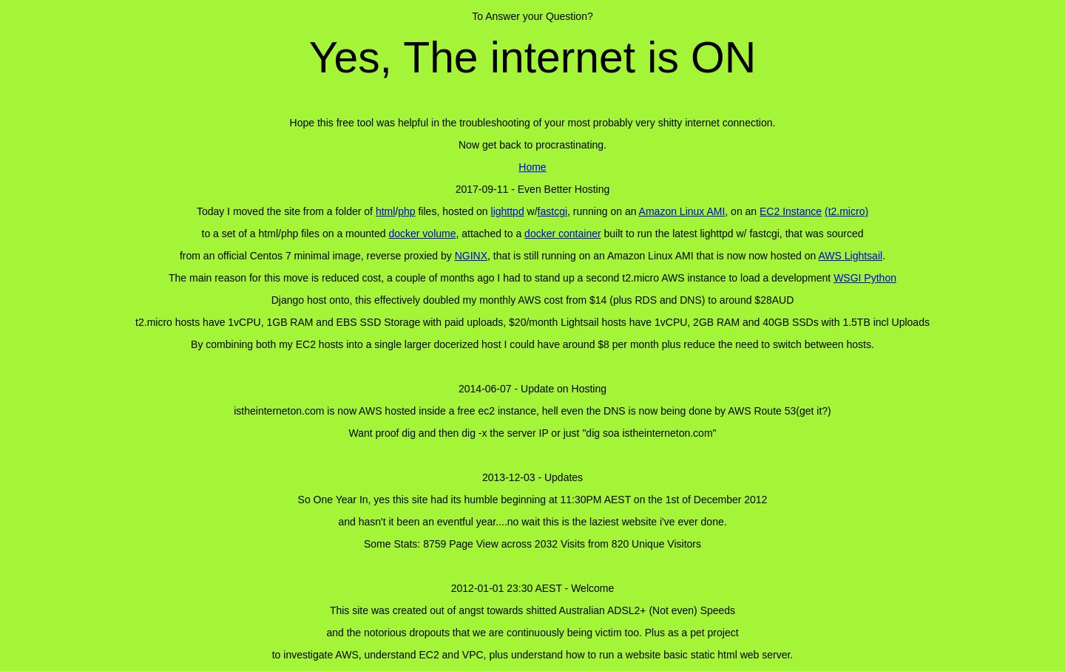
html (385, 211)
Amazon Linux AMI (682, 211)
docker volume (422, 233)
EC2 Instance (791, 211)
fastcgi (552, 211)
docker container (562, 233)
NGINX (471, 256)
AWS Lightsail (851, 256)
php (406, 211)
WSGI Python (865, 278)
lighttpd (507, 211)
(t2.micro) (846, 211)
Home (532, 167)
